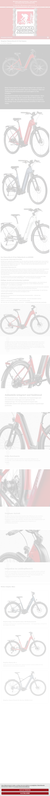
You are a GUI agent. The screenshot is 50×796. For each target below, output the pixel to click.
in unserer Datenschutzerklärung (21, 786)
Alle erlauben (25, 793)
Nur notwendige (25, 790)
